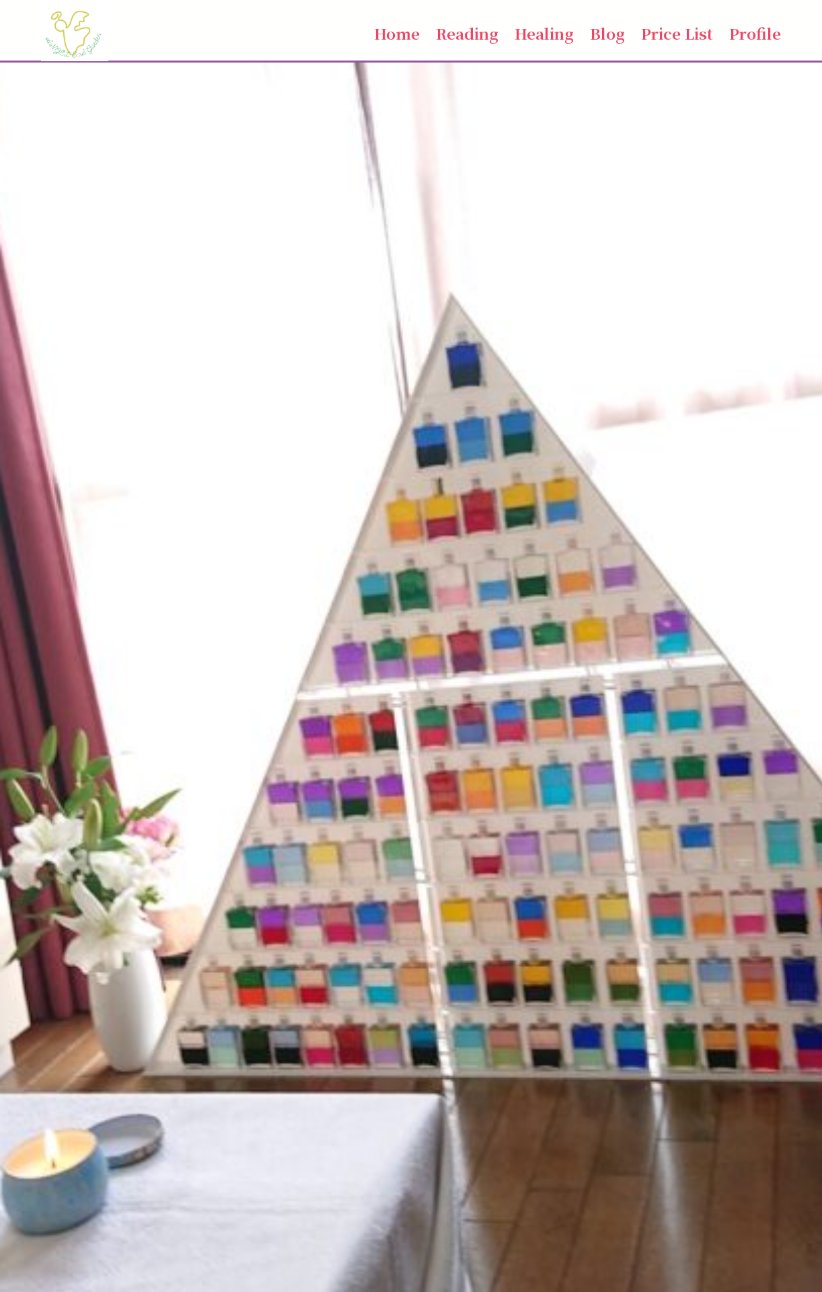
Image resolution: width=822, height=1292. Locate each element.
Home (397, 33)
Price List (677, 33)
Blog (607, 33)
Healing (544, 33)
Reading (467, 33)
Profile (755, 33)
